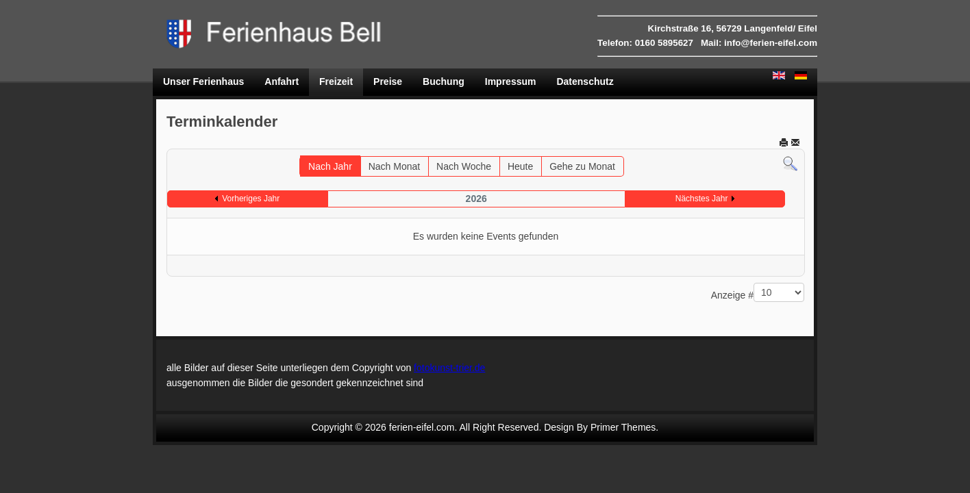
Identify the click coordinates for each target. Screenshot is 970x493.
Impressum (510, 81)
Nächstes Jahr (701, 198)
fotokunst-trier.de (449, 367)
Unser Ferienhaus (203, 81)
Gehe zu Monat (582, 166)
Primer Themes (623, 427)
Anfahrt (281, 81)
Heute (520, 166)
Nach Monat (394, 166)
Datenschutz (584, 81)
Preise (387, 81)
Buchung (443, 81)
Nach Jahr (330, 166)
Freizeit (336, 81)
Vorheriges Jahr (250, 198)
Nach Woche (463, 166)
